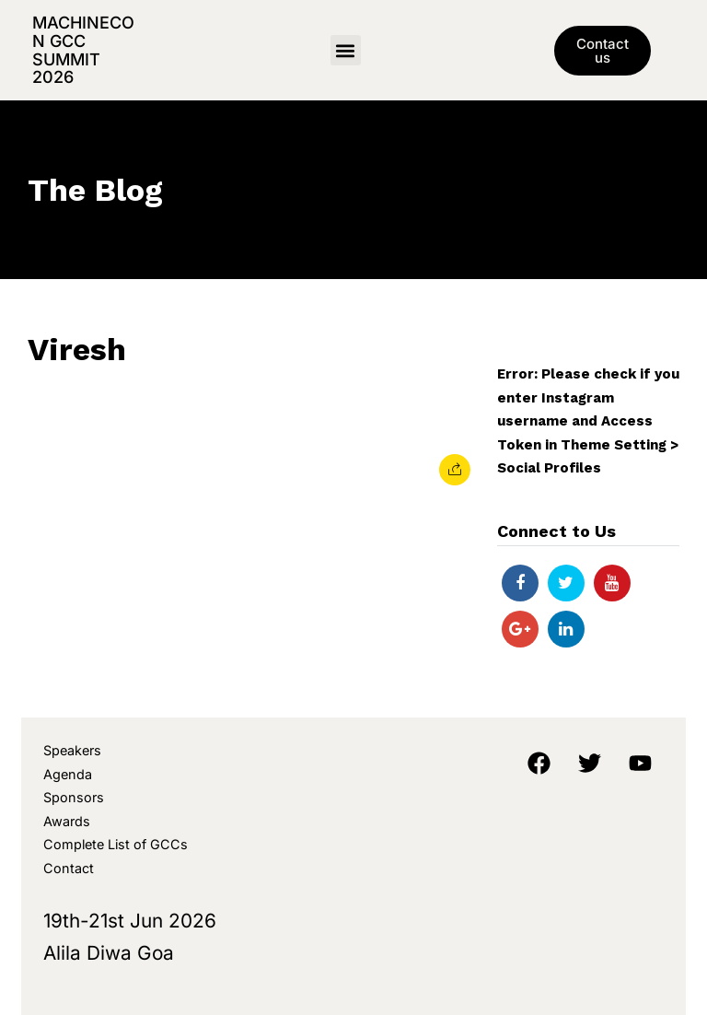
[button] (345, 50)
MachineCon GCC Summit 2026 (83, 50)
